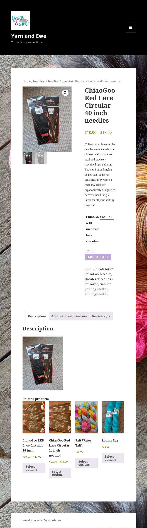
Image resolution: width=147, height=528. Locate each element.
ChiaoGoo (52, 81)
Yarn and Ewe (28, 35)
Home (27, 81)
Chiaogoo (91, 284)
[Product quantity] (90, 251)
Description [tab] (37, 316)
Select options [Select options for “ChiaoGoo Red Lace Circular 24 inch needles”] (57, 473)
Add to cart (98, 257)
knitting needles (96, 294)
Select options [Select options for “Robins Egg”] (110, 458)
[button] (65, 93)
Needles (38, 81)
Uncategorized (95, 279)
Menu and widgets (131, 32)
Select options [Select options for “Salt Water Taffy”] (84, 463)
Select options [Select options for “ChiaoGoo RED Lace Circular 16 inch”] (31, 468)
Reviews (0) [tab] (101, 316)
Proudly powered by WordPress (42, 520)
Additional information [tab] (69, 316)
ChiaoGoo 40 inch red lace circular (92, 229)
